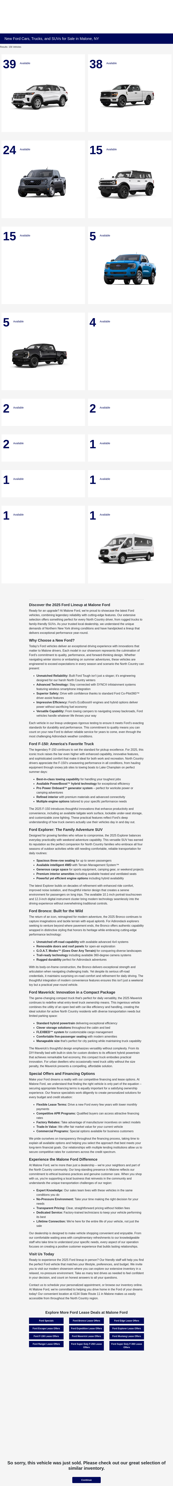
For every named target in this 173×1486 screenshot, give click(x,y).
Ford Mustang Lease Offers (126, 1336)
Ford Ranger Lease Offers (46, 1344)
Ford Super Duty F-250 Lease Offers (86, 1346)
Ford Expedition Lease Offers (86, 1328)
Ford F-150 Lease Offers (46, 1336)
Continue (86, 1480)
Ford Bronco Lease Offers (86, 1320)
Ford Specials (46, 1320)
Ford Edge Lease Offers (126, 1320)
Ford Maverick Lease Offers (86, 1336)
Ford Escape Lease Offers (46, 1328)
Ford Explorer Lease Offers (126, 1328)
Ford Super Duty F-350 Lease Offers (126, 1346)
